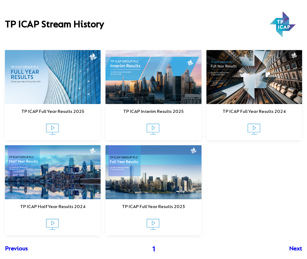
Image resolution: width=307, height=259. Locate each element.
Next (295, 249)
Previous (16, 249)
